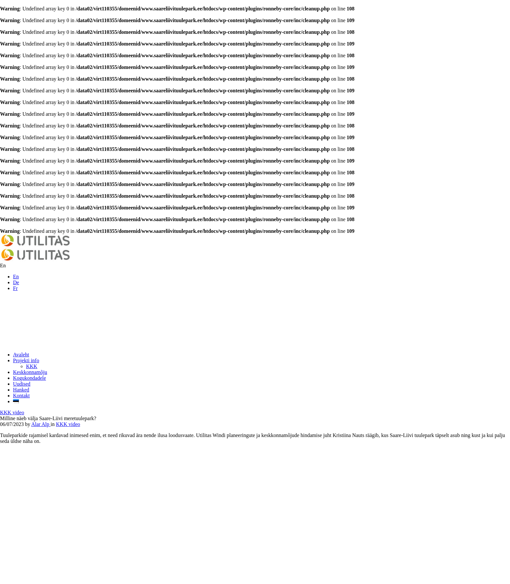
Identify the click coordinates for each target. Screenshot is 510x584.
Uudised (21, 384)
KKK (31, 366)
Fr (15, 288)
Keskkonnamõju (30, 372)
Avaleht (21, 354)
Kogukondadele (29, 378)
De (16, 282)
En (16, 276)
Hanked (21, 389)
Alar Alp (41, 424)
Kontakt (21, 395)
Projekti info (26, 360)
